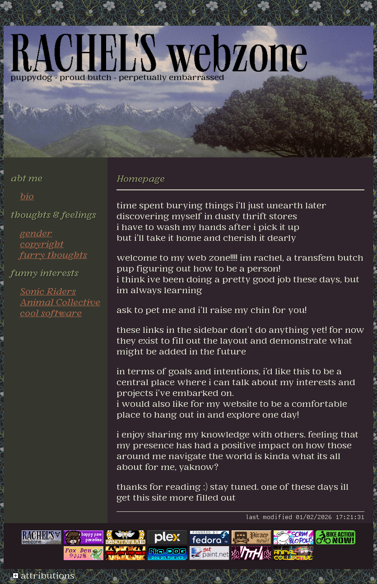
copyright (42, 243)
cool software (51, 312)
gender (36, 232)
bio (27, 195)
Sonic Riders (48, 290)
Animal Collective (60, 301)
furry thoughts (53, 254)
